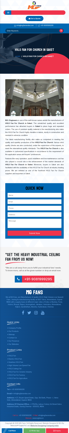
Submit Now (34, 233)
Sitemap (11, 334)
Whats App (34, 431)
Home (17, 56)
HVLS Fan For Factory (16, 375)
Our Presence (13, 341)
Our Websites (13, 344)
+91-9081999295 (45, 25)
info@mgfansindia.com (24, 25)
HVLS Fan (12, 356)
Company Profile (14, 328)
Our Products (13, 331)
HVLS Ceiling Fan (15, 369)
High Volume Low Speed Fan (19, 365)
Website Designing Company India (44, 426)
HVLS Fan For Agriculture (17, 378)
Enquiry (57, 431)
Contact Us (12, 338)
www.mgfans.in (38, 418)
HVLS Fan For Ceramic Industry (20, 372)
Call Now (12, 431)
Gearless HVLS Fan (15, 362)
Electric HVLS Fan (15, 359)
